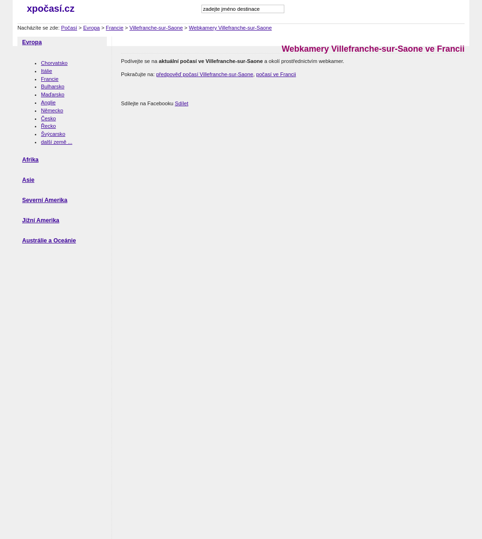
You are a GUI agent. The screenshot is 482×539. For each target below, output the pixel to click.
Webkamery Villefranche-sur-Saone (230, 28)
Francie (114, 28)
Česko (48, 118)
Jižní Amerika (40, 220)
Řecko (48, 126)
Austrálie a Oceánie (49, 240)
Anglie (48, 102)
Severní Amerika (44, 200)
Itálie (46, 71)
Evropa (91, 28)
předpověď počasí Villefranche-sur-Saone (204, 74)
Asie (28, 180)
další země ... (56, 142)
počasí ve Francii (276, 74)
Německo (52, 110)
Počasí (69, 28)
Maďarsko (52, 94)
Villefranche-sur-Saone (156, 28)
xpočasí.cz (50, 8)
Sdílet (181, 103)
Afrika (30, 159)
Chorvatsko (54, 63)
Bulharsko (52, 86)
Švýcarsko (53, 134)
